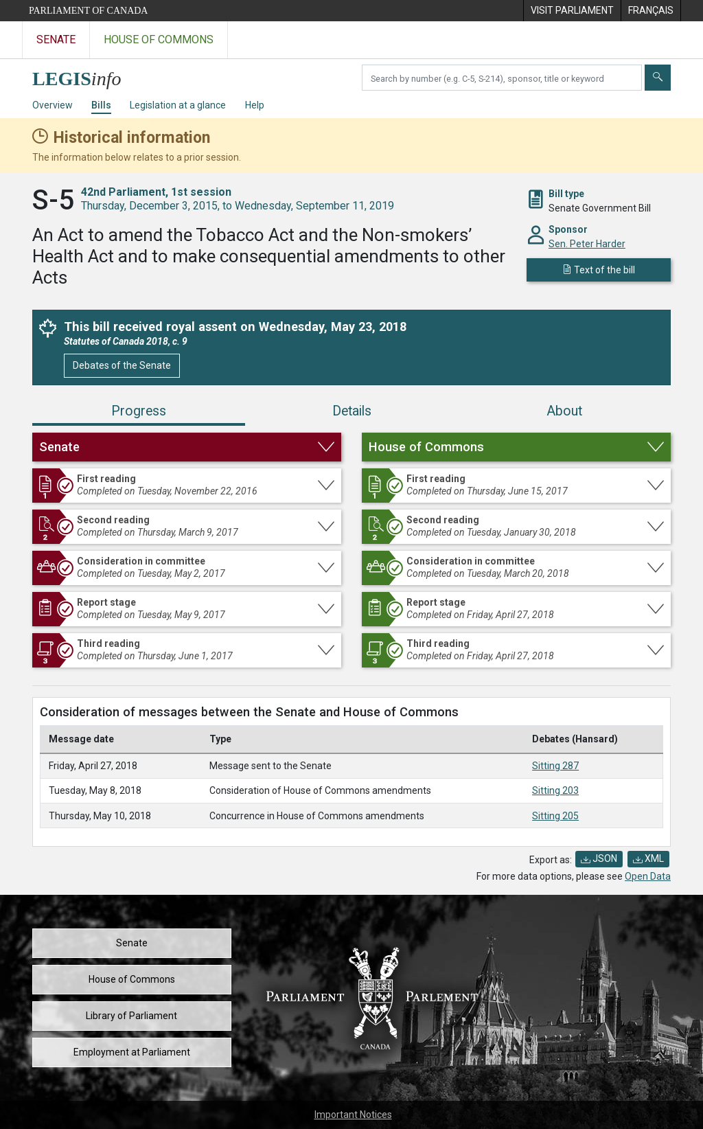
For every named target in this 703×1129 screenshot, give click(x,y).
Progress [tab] (138, 411)
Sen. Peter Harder (587, 243)
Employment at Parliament (131, 1052)
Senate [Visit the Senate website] (56, 39)
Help (254, 105)
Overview (52, 105)
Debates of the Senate (122, 365)
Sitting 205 (555, 815)
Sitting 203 (555, 790)
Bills (101, 105)
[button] (186, 447)
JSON (599, 858)
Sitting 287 (555, 765)
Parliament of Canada (88, 10)
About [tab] (564, 411)
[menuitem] (572, 10)
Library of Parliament (131, 1015)
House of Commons (132, 979)
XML (648, 858)
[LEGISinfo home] (84, 75)
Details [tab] (351, 411)
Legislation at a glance (178, 105)
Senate (132, 942)
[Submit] (658, 78)
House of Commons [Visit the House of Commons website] (159, 39)
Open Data (648, 876)
